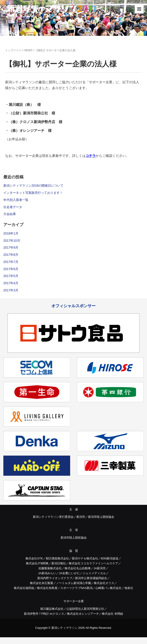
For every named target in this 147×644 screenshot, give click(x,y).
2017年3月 (10, 290)
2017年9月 (10, 247)
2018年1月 (10, 233)
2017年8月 (10, 254)
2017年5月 (10, 276)
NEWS (28, 50)
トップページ (13, 50)
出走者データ (12, 207)
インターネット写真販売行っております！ (33, 192)
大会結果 (9, 214)
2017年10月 (11, 240)
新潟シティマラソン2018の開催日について (33, 185)
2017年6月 (10, 269)
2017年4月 (10, 283)
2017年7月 (10, 262)
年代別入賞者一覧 (15, 200)
